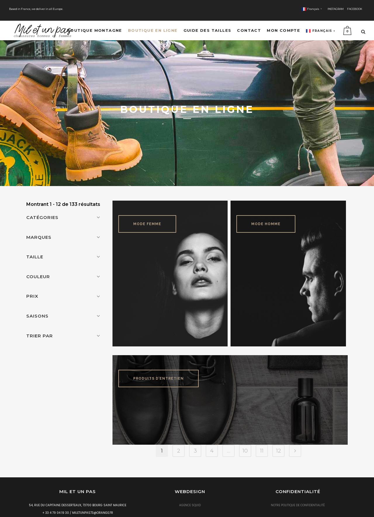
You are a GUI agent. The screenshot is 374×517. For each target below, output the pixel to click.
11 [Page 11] (262, 440)
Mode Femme (147, 213)
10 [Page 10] (245, 440)
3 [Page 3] (195, 440)
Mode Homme (265, 213)
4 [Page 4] (212, 440)
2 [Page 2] (178, 440)
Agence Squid (190, 495)
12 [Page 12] (278, 440)
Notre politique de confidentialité (298, 495)
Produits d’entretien (158, 368)
